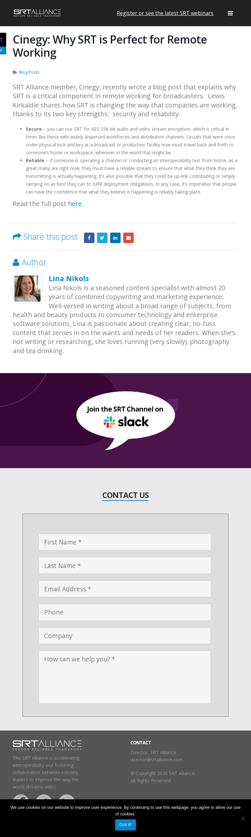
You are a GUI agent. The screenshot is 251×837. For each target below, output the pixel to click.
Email (128, 238)
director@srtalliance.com (156, 759)
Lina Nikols (69, 278)
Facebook (89, 238)
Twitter (102, 238)
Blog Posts (29, 72)
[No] (243, 818)
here (75, 203)
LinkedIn (115, 238)
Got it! (125, 824)
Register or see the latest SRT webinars (165, 13)
